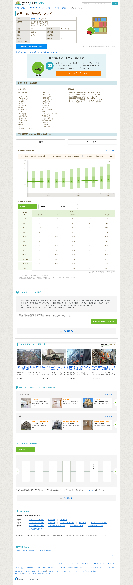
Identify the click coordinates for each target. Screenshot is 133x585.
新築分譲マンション (79, 567)
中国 (46, 573)
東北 (21, 573)
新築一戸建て (99, 567)
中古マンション (90, 567)
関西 (39, 573)
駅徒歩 (63, 206)
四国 (43, 573)
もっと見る (108, 394)
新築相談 (43, 571)
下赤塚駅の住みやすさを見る (104, 321)
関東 (24, 573)
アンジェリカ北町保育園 (99, 523)
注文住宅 (17, 571)
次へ (115, 471)
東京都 (57, 8)
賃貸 (39, 567)
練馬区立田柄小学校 (35, 529)
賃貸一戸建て (63, 567)
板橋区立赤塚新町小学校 (95, 526)
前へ (18, 471)
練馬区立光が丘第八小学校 (56, 526)
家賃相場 (70, 567)
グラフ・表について (109, 150)
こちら (91, 490)
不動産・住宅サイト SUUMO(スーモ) (25, 567)
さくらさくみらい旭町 (36, 523)
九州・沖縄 (52, 573)
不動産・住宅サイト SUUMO (24, 8)
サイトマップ (75, 563)
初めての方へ (63, 563)
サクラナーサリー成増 (67, 523)
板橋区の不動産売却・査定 (32, 47)
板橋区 (63, 8)
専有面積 (23, 206)
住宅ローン (60, 571)
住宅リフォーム (25, 571)
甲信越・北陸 (30, 573)
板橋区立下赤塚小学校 (36, 526)
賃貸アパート (54, 567)
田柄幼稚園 (63, 520)
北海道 (17, 573)
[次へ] (115, 402)
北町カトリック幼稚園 (36, 520)
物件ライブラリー (69, 571)
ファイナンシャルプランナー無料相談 (85, 571)
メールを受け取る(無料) (78, 73)
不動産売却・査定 (35, 571)
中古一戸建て (107, 567)
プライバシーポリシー (98, 563)
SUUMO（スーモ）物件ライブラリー (30, 3)
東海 (36, 573)
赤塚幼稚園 (51, 520)
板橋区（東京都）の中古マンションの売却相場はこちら (35, 551)
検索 (115, 3)
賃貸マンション (45, 567)
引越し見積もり (51, 571)
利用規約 (85, 563)
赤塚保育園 (82, 523)
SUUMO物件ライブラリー (44, 8)
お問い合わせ (112, 563)
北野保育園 (51, 523)
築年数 (43, 206)
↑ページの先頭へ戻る (112, 555)
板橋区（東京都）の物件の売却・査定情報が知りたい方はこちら (37, 52)
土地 (113, 567)
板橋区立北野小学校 (76, 526)
